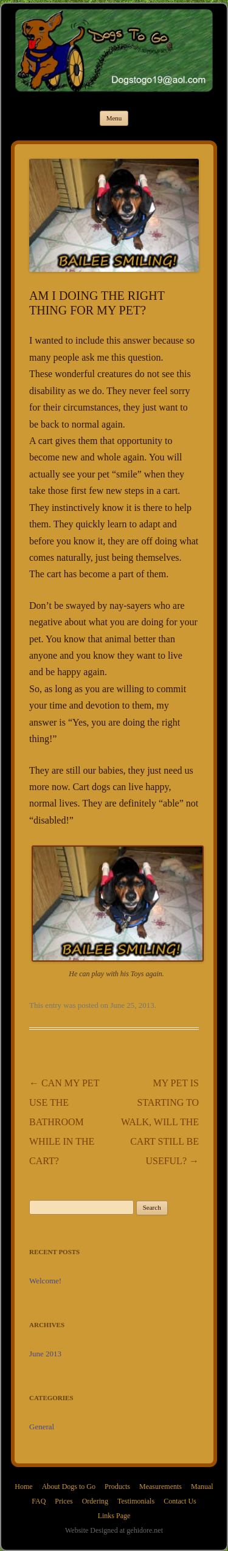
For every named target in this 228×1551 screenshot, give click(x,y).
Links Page (114, 1515)
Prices (63, 1501)
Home (23, 1486)
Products (117, 1486)
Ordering (95, 1501)
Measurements (160, 1486)
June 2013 (45, 1353)
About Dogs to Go (68, 1486)
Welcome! (45, 1280)
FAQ (39, 1501)
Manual (202, 1486)
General (41, 1426)
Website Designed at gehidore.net (114, 1530)
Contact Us (180, 1501)
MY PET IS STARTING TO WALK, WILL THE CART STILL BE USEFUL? (160, 1122)
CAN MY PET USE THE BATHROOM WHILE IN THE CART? (64, 1122)
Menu (114, 118)
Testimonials (135, 1501)
